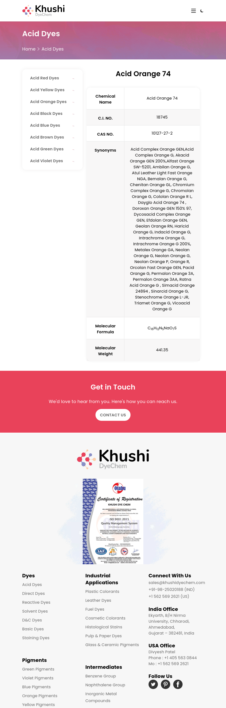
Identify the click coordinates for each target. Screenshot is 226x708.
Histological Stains (103, 627)
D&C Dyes (32, 620)
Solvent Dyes (35, 611)
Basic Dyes (33, 629)
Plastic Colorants (102, 591)
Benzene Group (100, 676)
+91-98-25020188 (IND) (172, 589)
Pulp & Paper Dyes (103, 636)
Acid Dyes (52, 49)
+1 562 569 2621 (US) (169, 596)
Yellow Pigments (38, 705)
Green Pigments (38, 669)
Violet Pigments (38, 678)
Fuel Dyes (94, 609)
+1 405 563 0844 (180, 658)
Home (29, 49)
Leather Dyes (98, 600)
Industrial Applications (101, 579)
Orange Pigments (39, 696)
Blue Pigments (36, 687)
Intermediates (103, 667)
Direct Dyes (33, 593)
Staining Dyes (36, 638)
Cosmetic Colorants (105, 618)
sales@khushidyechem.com (177, 582)
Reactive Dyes (36, 602)
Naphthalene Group (105, 685)
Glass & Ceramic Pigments (112, 645)
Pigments (34, 660)
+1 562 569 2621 (173, 664)
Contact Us (113, 415)
